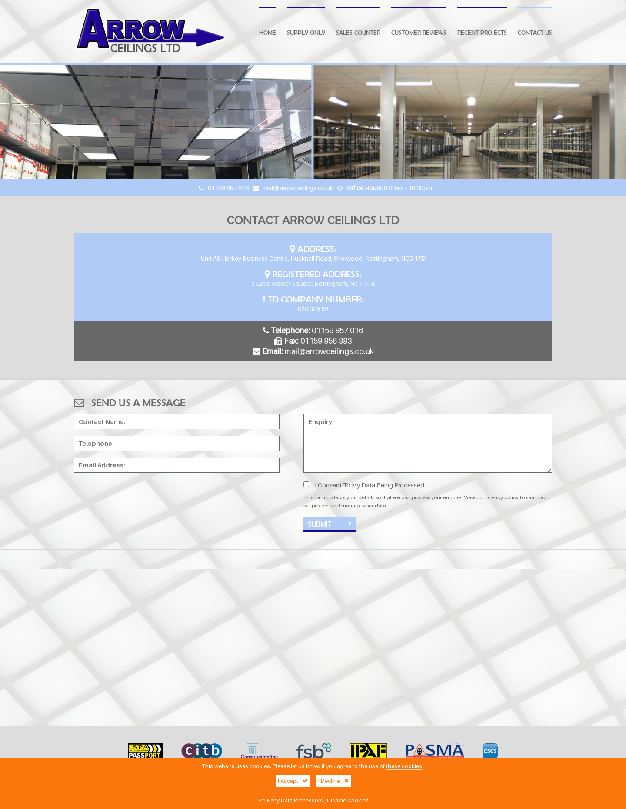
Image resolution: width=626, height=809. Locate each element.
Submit (329, 524)
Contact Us (535, 32)
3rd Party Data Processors (290, 800)
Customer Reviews (418, 32)
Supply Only (306, 32)
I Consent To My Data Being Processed (363, 485)
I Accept (293, 781)
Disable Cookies (348, 800)
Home (267, 32)
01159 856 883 (326, 340)
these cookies (404, 766)
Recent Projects (482, 32)
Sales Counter (358, 32)
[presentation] (140, 496)
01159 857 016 (228, 188)
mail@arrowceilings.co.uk (298, 188)
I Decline (333, 781)
